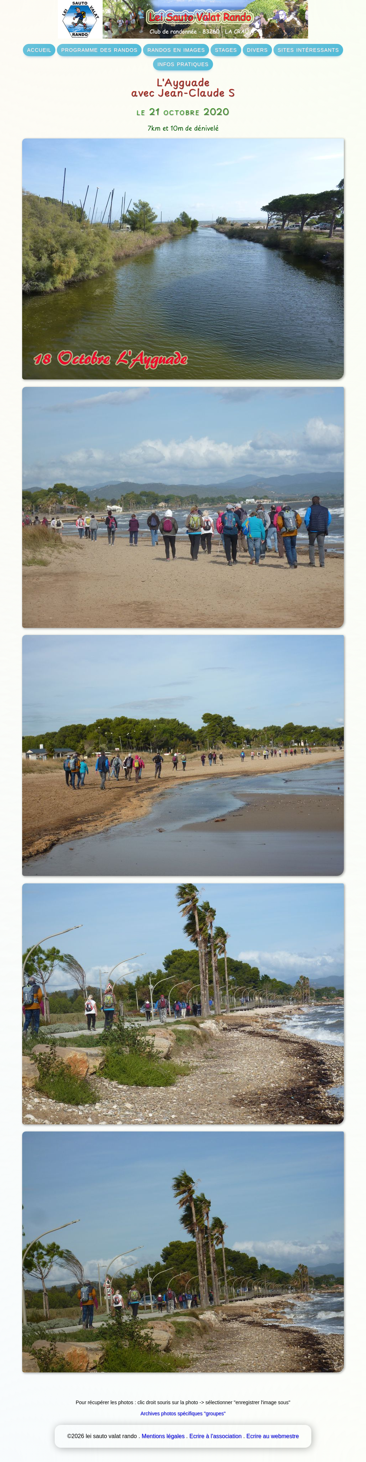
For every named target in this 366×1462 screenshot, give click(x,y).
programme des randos (99, 49)
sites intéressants (308, 49)
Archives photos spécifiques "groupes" (183, 1413)
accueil (39, 49)
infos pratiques (182, 63)
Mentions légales (163, 1436)
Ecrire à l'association (215, 1436)
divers (257, 49)
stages (226, 49)
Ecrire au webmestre (272, 1436)
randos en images (176, 49)
